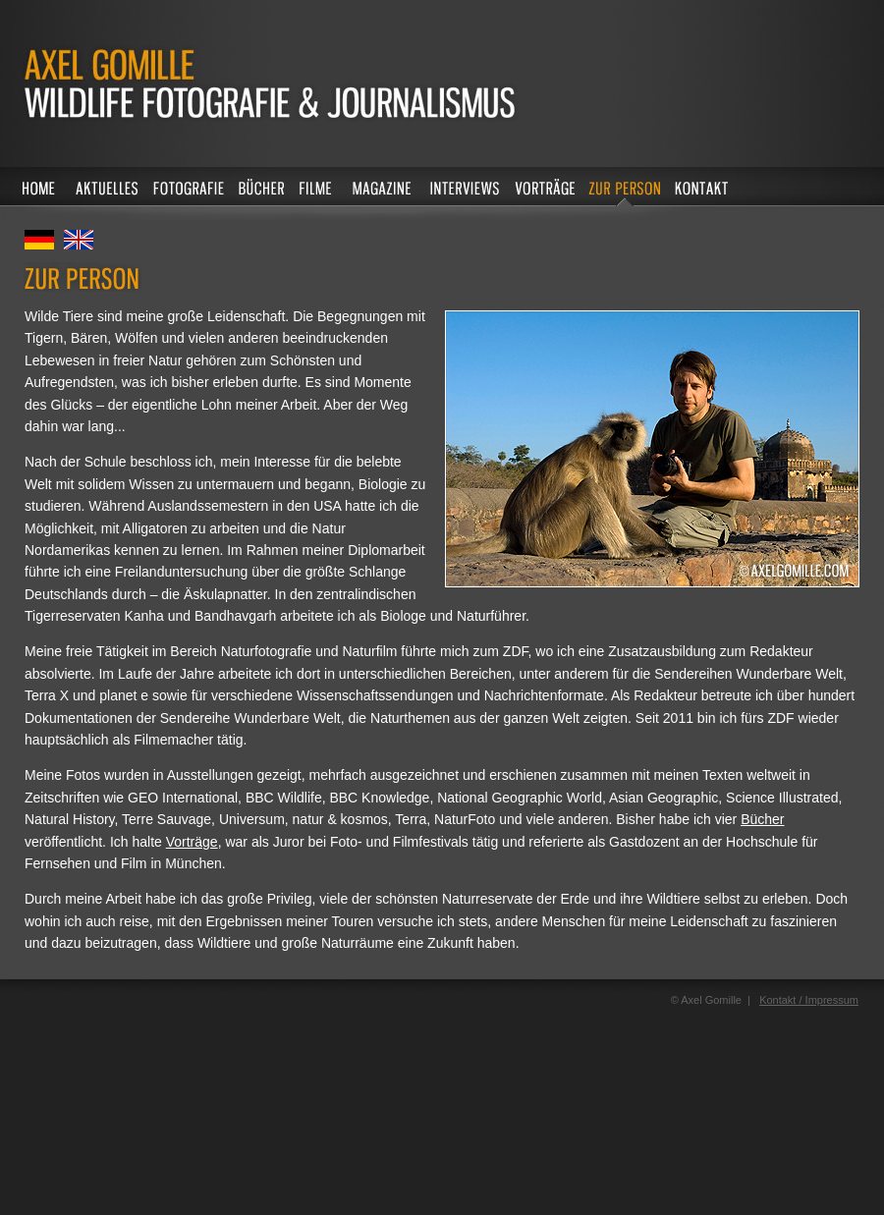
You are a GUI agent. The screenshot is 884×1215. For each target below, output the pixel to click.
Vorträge (192, 842)
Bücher (762, 819)
